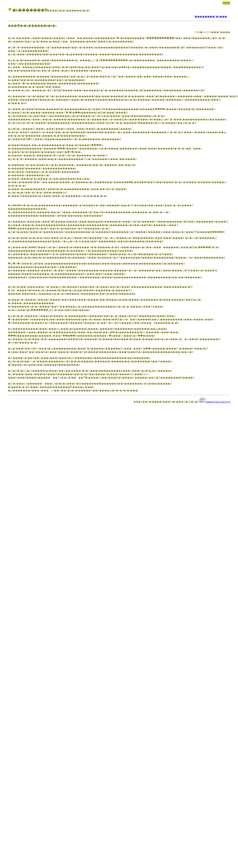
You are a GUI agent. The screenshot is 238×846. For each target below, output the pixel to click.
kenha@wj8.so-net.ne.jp (218, 401)
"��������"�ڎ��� (211, 16)
